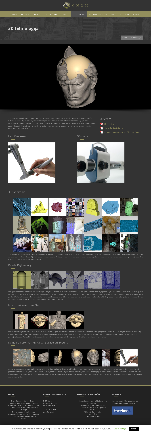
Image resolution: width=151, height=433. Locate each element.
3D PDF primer (109, 124)
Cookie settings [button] (119, 428)
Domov (125, 37)
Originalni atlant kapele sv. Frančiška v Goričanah (122, 132)
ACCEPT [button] (134, 429)
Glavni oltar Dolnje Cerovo (113, 128)
